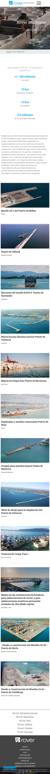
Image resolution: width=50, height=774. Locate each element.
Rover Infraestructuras (25, 713)
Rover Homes (25, 728)
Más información (30, 773)
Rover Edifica (25, 724)
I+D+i (25, 752)
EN (28, 3)
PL (34, 3)
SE (31, 3)
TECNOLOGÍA (25, 750)
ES (25, 3)
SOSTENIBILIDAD (25, 758)
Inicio (9, 52)
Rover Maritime (25, 716)
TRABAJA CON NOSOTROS (25, 766)
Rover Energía (25, 731)
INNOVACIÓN (25, 755)
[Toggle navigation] (39, 3)
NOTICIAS (25, 761)
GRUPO (25, 747)
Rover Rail (25, 720)
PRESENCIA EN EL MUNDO (25, 763)
